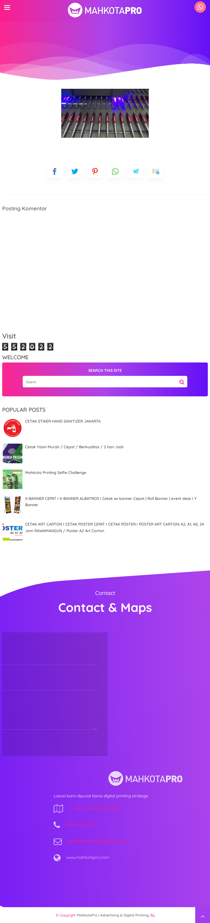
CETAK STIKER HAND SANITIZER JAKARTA (63, 421)
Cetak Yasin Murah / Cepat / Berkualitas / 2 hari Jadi (74, 446)
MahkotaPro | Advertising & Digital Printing (112, 915)
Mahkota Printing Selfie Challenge (55, 472)
